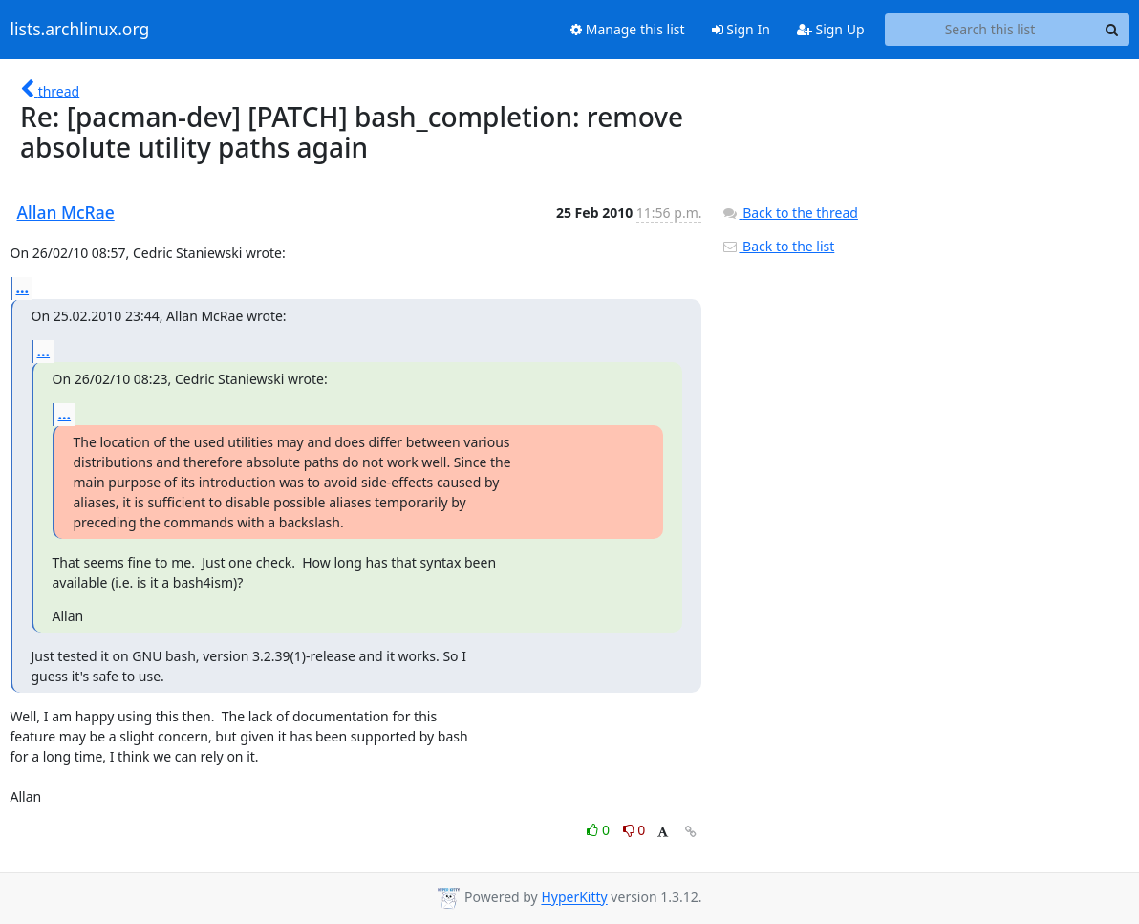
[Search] (1112, 29)
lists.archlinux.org (80, 29)
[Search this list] (990, 29)
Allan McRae (66, 212)
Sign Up (831, 29)
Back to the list (777, 246)
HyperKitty (574, 898)
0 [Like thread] (599, 830)
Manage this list (627, 29)
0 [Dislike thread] (634, 830)
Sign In (741, 29)
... (23, 287)
